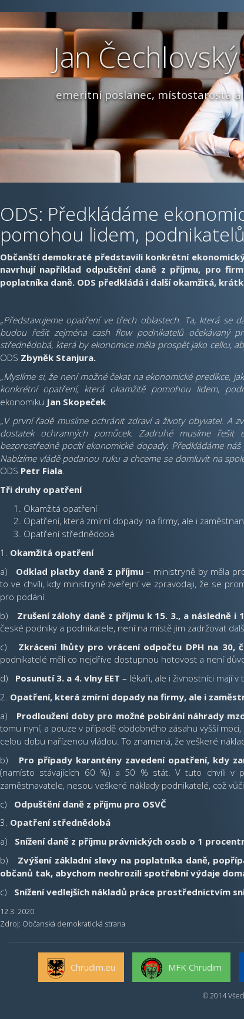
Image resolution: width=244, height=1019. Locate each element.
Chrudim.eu (81, 969)
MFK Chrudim (181, 969)
